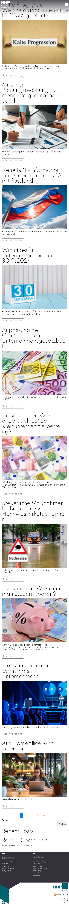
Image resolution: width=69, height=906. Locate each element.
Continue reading (13, 75)
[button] (3, 902)
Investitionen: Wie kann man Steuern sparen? (31, 591)
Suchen (5, 820)
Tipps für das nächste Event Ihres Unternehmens (29, 671)
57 (38, 815)
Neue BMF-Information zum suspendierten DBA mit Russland (32, 176)
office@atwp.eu (37, 870)
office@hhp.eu (6, 870)
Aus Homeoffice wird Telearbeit (28, 746)
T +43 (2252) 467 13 (39, 867)
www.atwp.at (37, 871)
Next (45, 815)
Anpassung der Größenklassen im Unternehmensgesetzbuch (33, 338)
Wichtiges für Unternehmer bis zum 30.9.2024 (28, 256)
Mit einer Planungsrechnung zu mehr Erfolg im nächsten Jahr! (32, 93)
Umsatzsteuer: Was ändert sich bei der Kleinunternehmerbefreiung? (33, 424)
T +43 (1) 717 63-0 (7, 867)
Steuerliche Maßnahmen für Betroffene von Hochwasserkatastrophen (33, 511)
